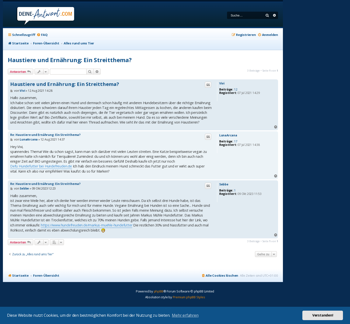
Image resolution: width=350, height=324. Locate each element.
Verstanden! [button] (322, 315)
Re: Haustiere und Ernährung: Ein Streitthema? (45, 135)
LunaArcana (228, 135)
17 (235, 141)
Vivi (222, 83)
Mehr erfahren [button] (185, 315)
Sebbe (223, 184)
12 (235, 89)
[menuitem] (42, 34)
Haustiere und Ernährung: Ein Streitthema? (70, 60)
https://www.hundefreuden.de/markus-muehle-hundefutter (86, 225)
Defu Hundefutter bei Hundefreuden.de (41, 166)
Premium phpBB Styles (189, 297)
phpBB (158, 291)
